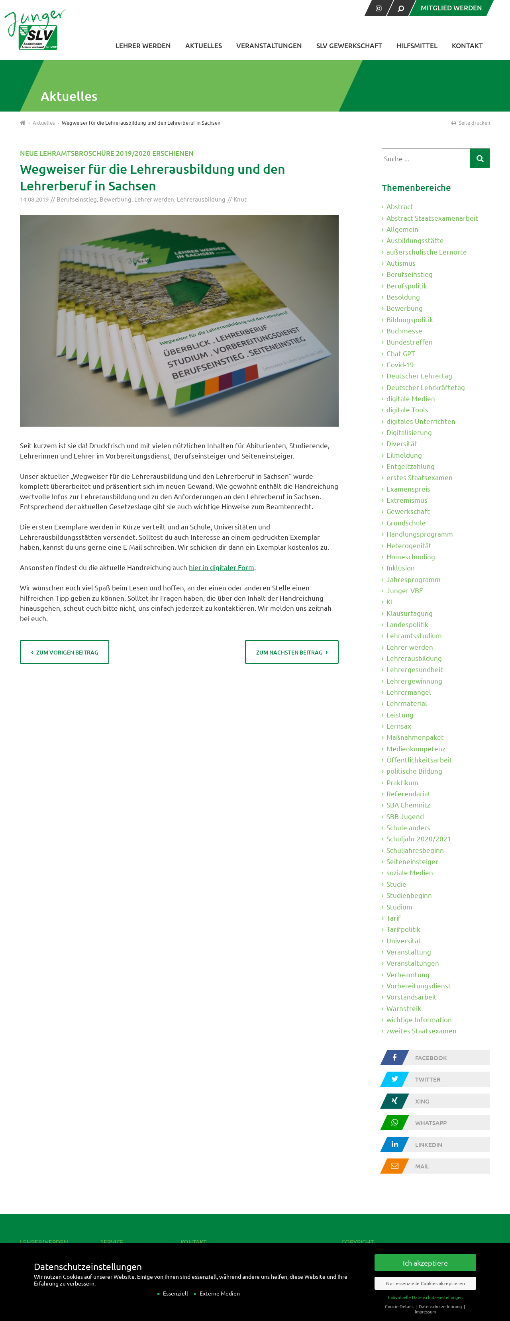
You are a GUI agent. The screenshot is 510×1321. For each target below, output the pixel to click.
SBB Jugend (405, 816)
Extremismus (407, 500)
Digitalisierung (409, 432)
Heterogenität (409, 545)
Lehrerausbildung (201, 199)
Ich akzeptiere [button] (425, 1269)
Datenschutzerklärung (441, 1312)
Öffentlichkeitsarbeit (419, 759)
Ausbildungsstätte (415, 240)
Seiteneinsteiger (412, 861)
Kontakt (467, 45)
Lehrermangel (408, 692)
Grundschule (406, 522)
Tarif (393, 917)
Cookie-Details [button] (400, 1312)
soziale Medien (409, 872)
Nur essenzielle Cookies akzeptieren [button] (425, 1289)
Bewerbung (115, 199)
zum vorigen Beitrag (67, 652)
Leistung (400, 714)
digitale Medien (410, 398)
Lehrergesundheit (414, 669)
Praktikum (402, 782)
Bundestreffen (409, 341)
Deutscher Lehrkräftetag (425, 387)
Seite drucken (470, 122)
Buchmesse (404, 330)
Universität (403, 940)
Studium (399, 906)
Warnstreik (403, 1007)
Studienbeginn (409, 895)
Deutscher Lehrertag (419, 375)
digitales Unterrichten (420, 421)
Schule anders (408, 827)
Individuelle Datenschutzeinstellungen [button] (425, 1303)
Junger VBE (404, 590)
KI (389, 601)
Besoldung (403, 296)
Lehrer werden (143, 45)
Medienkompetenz (415, 748)
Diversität (401, 443)
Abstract (399, 206)
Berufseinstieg (77, 199)
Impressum (425, 1318)
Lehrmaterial (406, 703)
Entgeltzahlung (410, 466)
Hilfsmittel (416, 45)
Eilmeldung (404, 455)
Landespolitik (407, 624)
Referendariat (408, 793)
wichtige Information (419, 1019)
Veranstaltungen (269, 45)
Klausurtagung (409, 612)
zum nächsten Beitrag (289, 652)
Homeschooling (410, 556)
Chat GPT (400, 353)
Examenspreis (408, 488)
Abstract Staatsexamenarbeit (432, 217)
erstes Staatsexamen (419, 477)
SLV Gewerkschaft (349, 45)
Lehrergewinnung (414, 680)
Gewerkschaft (408, 511)
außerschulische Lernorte (426, 251)
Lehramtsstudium (414, 635)
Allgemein (402, 229)
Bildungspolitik (409, 319)
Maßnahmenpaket (415, 737)
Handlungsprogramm (419, 533)
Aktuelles (203, 45)
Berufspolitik (406, 285)
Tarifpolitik (403, 929)
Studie (396, 884)
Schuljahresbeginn (415, 850)
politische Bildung (414, 770)
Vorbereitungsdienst (418, 985)
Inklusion (400, 567)
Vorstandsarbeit (411, 996)
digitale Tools (407, 409)
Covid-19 (400, 364)
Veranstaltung (408, 951)
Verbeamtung (408, 974)
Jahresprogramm (413, 578)
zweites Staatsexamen (421, 1030)
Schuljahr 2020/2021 (418, 838)
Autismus (401, 263)
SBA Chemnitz (408, 804)
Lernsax (398, 725)
